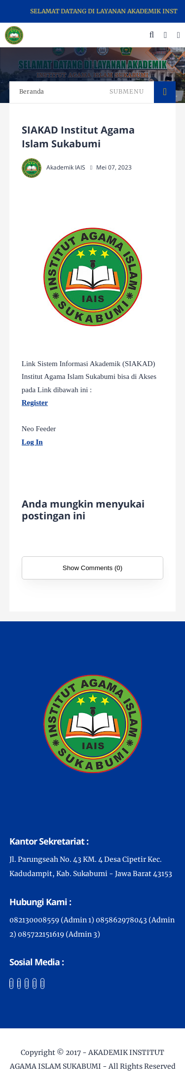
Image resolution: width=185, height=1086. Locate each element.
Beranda (31, 91)
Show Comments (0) (92, 568)
